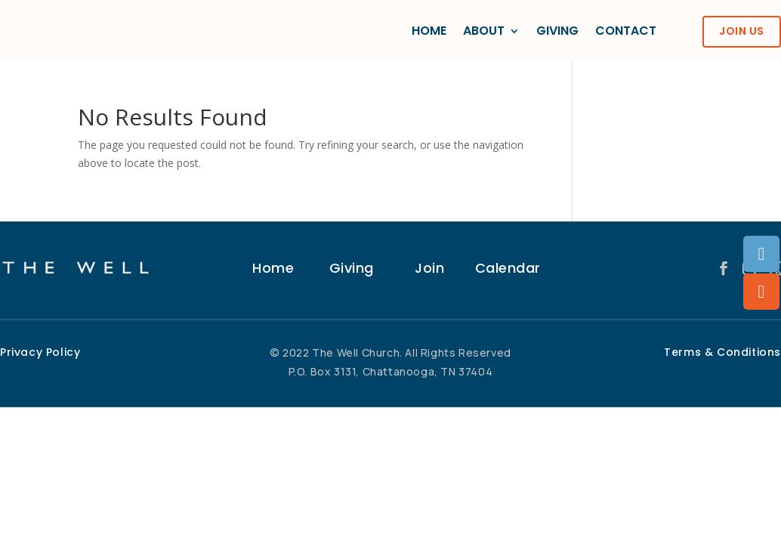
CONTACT (625, 30)
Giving (351, 267)
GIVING (557, 30)
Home (273, 267)
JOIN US (741, 31)
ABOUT (484, 30)
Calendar (508, 267)
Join (429, 267)
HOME (429, 30)
